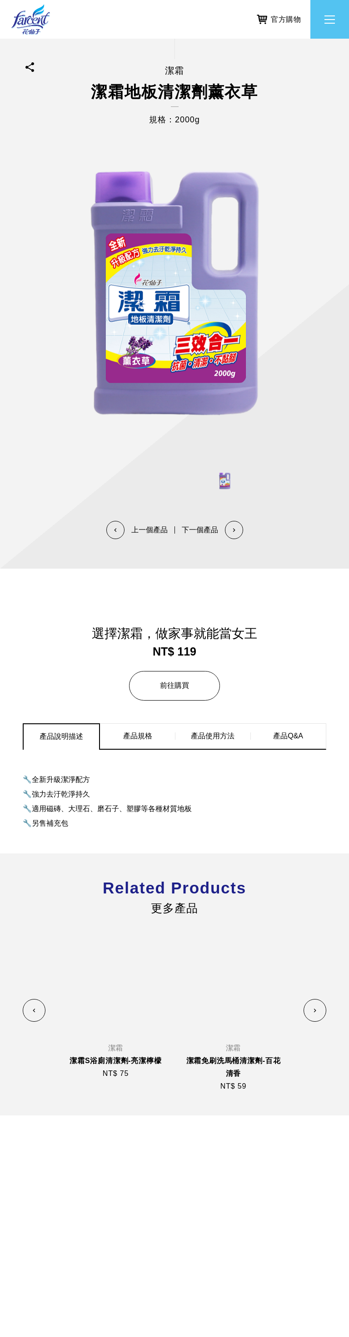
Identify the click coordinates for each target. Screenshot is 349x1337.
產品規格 (137, 736)
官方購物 (279, 18)
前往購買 (174, 685)
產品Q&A (288, 736)
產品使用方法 (212, 736)
